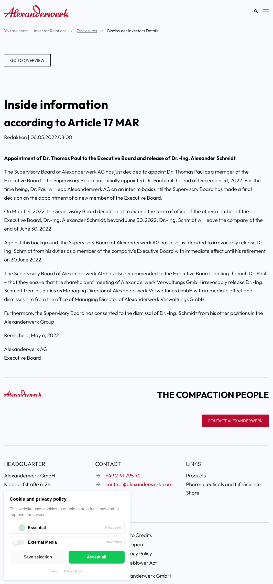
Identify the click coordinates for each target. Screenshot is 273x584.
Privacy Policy (73, 571)
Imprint (56, 571)
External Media (42, 542)
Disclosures (87, 30)
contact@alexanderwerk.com (138, 484)
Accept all (96, 557)
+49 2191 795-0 (122, 475)
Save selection (38, 557)
